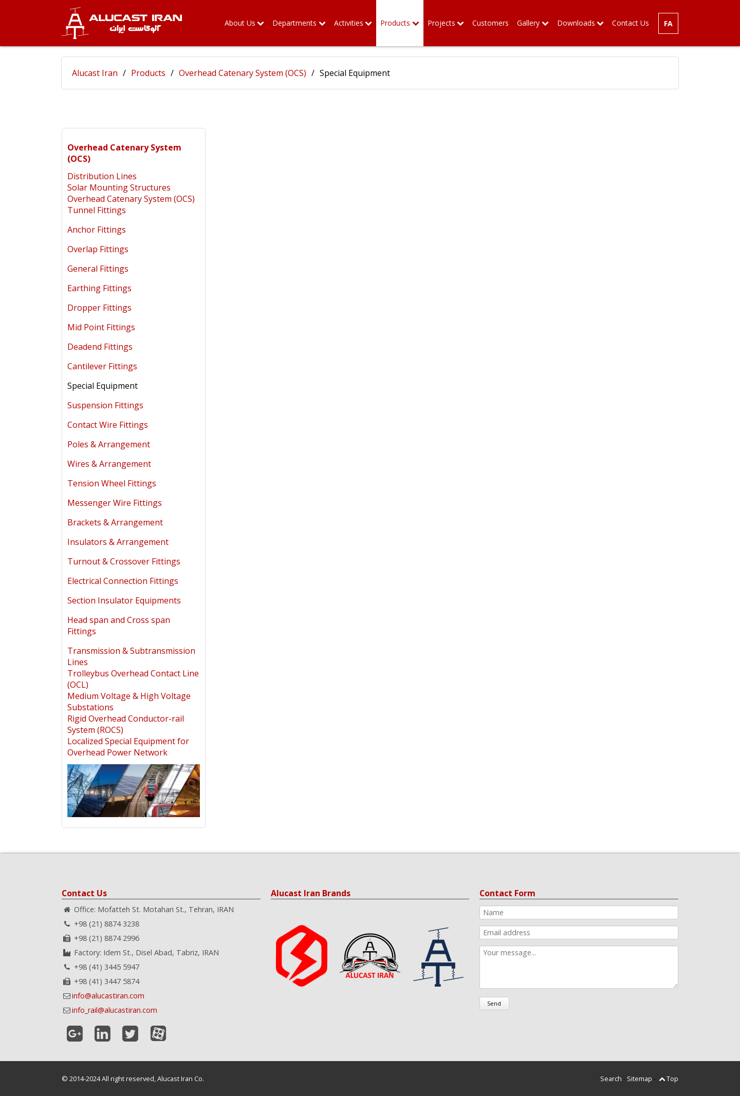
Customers (490, 23)
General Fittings (97, 268)
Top (672, 1078)
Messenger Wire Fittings (114, 502)
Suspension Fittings (105, 405)
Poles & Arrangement (108, 444)
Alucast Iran (95, 73)
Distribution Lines (102, 176)
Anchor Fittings (96, 229)
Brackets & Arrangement (115, 522)
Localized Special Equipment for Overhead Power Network (128, 746)
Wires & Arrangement (109, 463)
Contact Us (630, 23)
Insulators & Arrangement (118, 541)
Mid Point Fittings (101, 327)
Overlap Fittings (97, 249)
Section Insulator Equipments (124, 600)
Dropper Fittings (99, 307)
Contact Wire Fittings (107, 424)
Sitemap (639, 1078)
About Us (240, 23)
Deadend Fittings (100, 346)
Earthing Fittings (99, 288)
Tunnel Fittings (96, 210)
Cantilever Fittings (102, 366)
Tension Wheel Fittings (111, 483)
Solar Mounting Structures (119, 187)
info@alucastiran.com (108, 995)
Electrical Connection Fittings (122, 581)
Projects (441, 23)
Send (494, 1003)
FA (668, 23)
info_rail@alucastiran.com (114, 1010)
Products (395, 23)
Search (611, 1078)
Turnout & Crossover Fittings (123, 561)
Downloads (576, 23)
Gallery (528, 23)
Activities (348, 23)
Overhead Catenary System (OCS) (242, 73)
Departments (294, 23)
